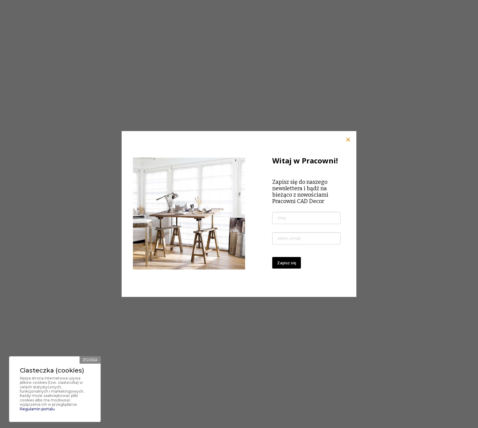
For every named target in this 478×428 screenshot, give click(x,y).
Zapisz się (286, 263)
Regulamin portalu (37, 409)
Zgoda (90, 360)
